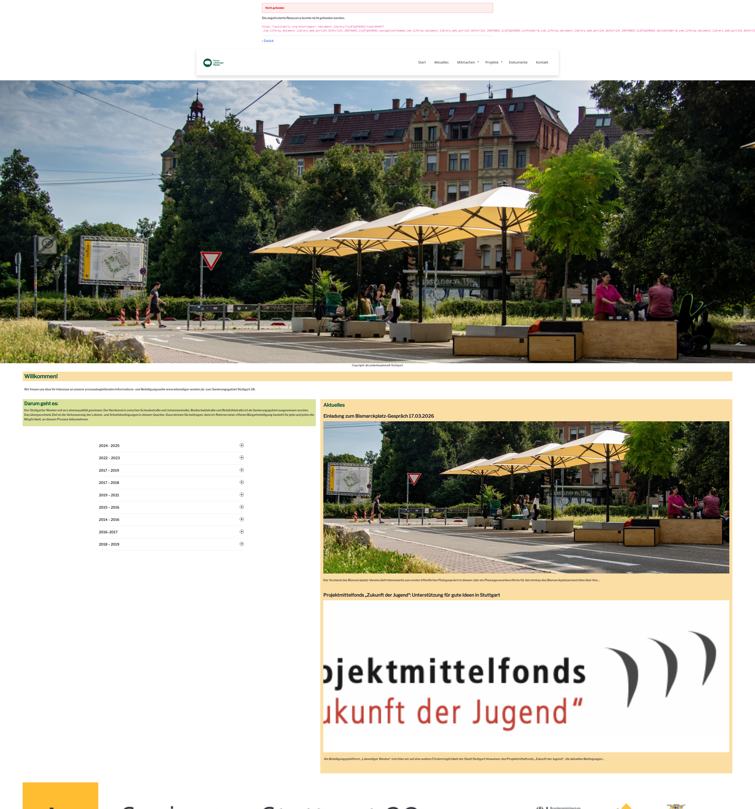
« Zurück (268, 41)
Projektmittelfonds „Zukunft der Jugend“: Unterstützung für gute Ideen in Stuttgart (412, 595)
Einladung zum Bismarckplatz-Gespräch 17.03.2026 (379, 416)
